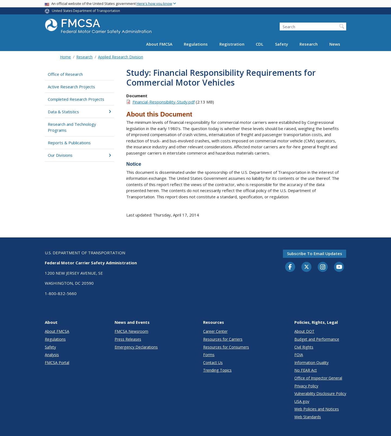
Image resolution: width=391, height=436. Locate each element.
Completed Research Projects (76, 99)
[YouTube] (339, 267)
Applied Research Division (120, 56)
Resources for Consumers (226, 347)
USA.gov (301, 401)
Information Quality (311, 362)
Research (308, 44)
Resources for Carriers (222, 339)
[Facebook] (290, 267)
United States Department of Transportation (86, 10)
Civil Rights (303, 347)
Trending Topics (217, 370)
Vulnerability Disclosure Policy (320, 393)
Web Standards (307, 416)
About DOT (304, 331)
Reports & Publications (69, 142)
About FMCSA (159, 44)
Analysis (52, 354)
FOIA (298, 354)
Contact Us (213, 362)
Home (65, 56)
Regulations (196, 44)
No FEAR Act (305, 370)
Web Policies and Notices (316, 409)
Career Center (215, 331)
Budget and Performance (316, 339)
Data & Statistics (79, 111)
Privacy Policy (306, 385)
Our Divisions (79, 155)
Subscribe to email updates (314, 253)
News (334, 44)
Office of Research (65, 74)
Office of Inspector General (318, 378)
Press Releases (128, 339)
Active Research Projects (71, 86)
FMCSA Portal (57, 362)
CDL (259, 44)
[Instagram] (323, 267)
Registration (231, 44)
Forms (209, 354)
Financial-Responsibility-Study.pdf (164, 102)
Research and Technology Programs (72, 127)
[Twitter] (306, 267)
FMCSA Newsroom (131, 331)
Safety (281, 44)
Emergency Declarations (136, 347)
